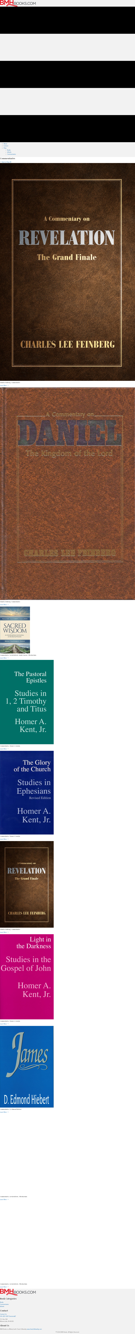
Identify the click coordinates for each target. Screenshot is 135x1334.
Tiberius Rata (32, 655)
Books (1, 1302)
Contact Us (3, 1314)
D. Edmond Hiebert (15, 1109)
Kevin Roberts (14, 655)
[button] (5, 162)
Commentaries (15, 382)
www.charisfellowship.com (34, 1329)
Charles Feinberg (5, 382)
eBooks (2, 1306)
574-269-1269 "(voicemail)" (8, 1316)
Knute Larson (23, 655)
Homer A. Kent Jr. (15, 746)
